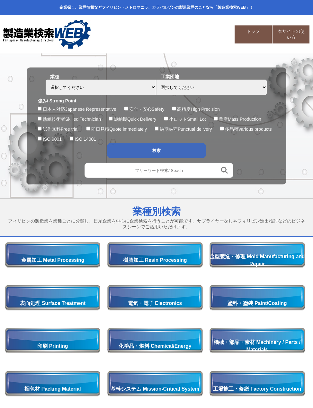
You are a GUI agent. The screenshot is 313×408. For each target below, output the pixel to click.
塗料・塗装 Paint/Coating (257, 303)
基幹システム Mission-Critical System (155, 389)
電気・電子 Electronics (155, 303)
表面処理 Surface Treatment (52, 303)
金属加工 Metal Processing (52, 260)
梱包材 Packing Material (52, 389)
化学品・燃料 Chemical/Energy (155, 346)
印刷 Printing (52, 346)
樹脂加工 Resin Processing (155, 260)
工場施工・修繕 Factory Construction (257, 389)
